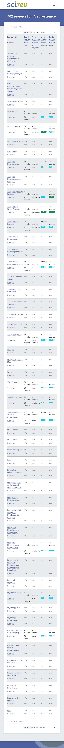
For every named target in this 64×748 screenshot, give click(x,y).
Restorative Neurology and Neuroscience (13, 530)
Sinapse (10, 460)
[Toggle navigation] (54, 5)
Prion (9, 710)
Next (21, 27)
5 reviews (11, 420)
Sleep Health (12, 440)
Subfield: (27, 32)
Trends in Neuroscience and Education (14, 179)
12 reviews (11, 340)
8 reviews (11, 227)
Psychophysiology (14, 592)
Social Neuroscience (15, 397)
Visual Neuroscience (15, 101)
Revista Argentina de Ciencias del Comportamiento (14, 485)
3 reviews (11, 267)
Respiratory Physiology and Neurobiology (13, 545)
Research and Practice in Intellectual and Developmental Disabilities (13, 565)
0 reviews (11, 64)
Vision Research (13, 126)
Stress (9, 372)
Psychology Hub (13, 608)
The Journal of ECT (14, 324)
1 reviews (11, 117)
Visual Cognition (13, 111)
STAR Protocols (13, 382)
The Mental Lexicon (15, 314)
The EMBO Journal (14, 334)
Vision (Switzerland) (15, 141)
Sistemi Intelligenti (14, 450)
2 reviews (11, 167)
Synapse (10, 349)
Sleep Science (12, 430)
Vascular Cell (12, 151)
